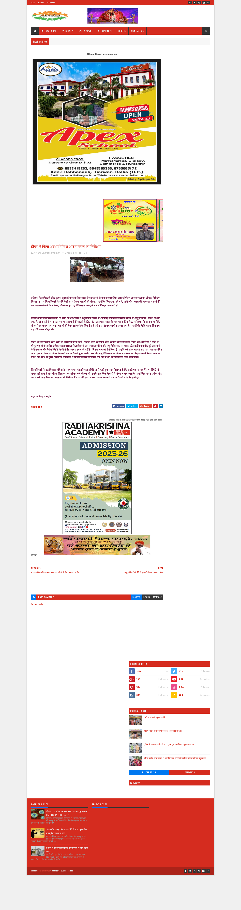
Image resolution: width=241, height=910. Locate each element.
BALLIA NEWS (85, 30)
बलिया (84, 252)
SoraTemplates (43, 740)
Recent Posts (169, 163)
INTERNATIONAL (49, 30)
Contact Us (51, 2)
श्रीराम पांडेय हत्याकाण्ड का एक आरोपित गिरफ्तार (190, 121)
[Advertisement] (90, 592)
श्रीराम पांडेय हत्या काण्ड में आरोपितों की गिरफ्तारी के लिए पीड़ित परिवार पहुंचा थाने (190, 150)
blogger (123, 605)
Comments (197, 163)
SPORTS (122, 30)
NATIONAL (66, 30)
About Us (40, 2)
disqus (133, 605)
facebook (144, 605)
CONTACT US (137, 30)
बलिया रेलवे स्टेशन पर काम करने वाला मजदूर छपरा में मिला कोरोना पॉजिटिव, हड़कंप (66, 683)
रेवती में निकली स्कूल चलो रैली (183, 108)
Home (33, 2)
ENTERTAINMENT (105, 30)
